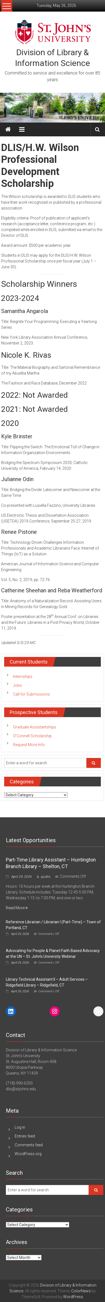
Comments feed (29, 1145)
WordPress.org (28, 1154)
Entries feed (25, 1136)
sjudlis (45, 877)
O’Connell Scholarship (32, 736)
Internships (22, 676)
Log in (20, 1127)
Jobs (17, 685)
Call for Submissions (31, 694)
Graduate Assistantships (34, 727)
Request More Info (29, 745)
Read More (17, 908)
